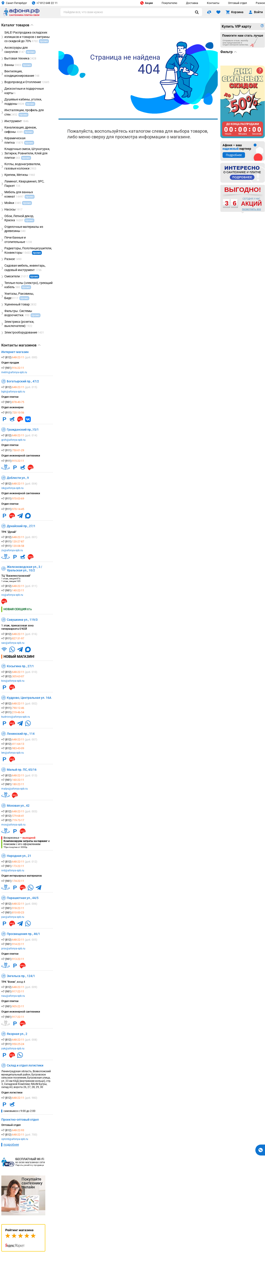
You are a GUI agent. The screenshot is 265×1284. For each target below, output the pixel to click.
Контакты (213, 3)
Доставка (192, 3)
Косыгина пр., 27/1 (20, 666)
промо (37, 252)
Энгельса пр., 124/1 (21, 976)
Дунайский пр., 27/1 (21, 526)
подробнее (11, 1144)
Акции (146, 3)
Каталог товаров (17, 25)
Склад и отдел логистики (25, 1065)
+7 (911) (12, 412)
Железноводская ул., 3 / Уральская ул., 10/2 (24, 568)
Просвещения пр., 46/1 (23, 934)
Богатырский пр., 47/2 (23, 381)
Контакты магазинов (20, 345)
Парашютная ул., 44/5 (22, 898)
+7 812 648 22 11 (45, 3)
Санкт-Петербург (14, 3)
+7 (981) (12, 367)
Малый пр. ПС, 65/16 (22, 769)
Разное (260, 3)
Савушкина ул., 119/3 (22, 619)
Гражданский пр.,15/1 (23, 429)
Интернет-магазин (15, 352)
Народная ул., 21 (19, 856)
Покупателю (169, 3)
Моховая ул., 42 (18, 805)
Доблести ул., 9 (18, 478)
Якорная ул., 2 (17, 1034)
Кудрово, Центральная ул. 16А (29, 697)
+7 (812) (19, 357)
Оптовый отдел (237, 3)
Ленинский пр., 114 (21, 733)
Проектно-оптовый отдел (20, 1119)
